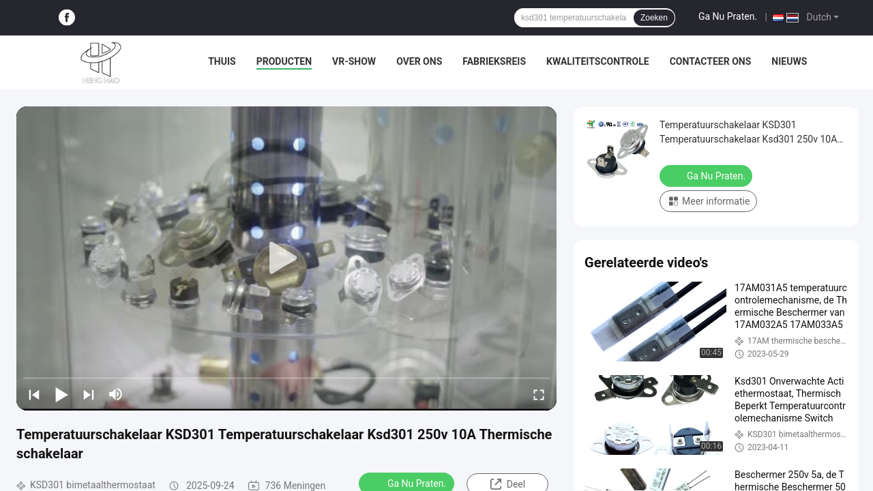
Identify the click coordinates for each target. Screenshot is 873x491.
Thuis (222, 61)
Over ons (419, 61)
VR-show (354, 61)
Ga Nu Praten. (727, 16)
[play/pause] (61, 394)
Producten (284, 61)
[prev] (34, 394)
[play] (286, 258)
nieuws (789, 61)
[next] (88, 394)
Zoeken (654, 18)
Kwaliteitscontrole (597, 61)
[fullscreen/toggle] (538, 394)
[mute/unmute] (116, 394)
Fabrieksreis (494, 61)
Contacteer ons (711, 61)
